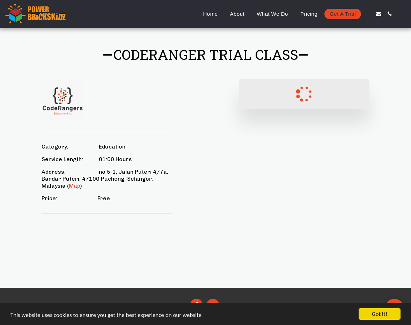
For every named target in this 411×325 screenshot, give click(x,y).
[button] (368, 13)
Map (74, 185)
